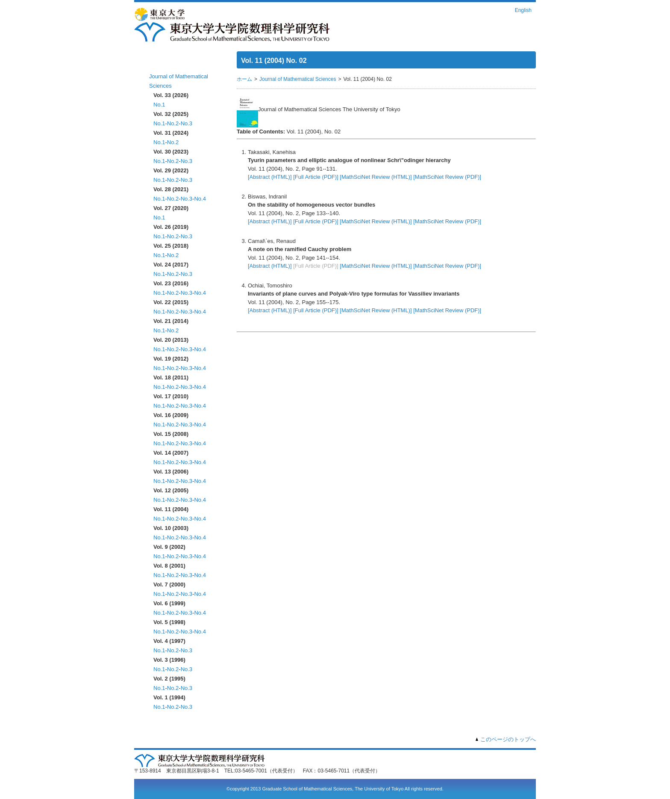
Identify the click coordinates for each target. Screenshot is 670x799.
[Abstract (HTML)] (270, 177)
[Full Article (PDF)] (315, 177)
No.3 (186, 123)
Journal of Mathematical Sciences (297, 79)
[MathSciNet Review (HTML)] (375, 177)
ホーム (158, 63)
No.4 (200, 198)
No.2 (173, 123)
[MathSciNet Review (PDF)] (447, 177)
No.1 (159, 104)
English (523, 10)
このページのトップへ (508, 739)
